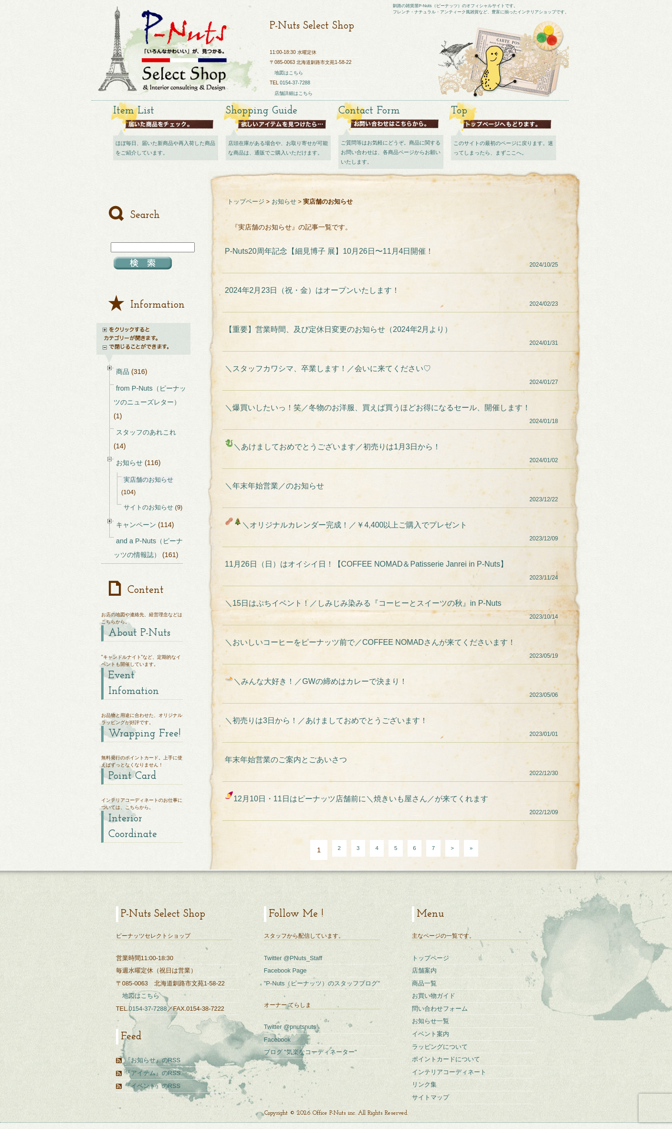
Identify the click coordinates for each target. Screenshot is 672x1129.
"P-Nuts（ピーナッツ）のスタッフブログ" (322, 983)
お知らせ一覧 (430, 1021)
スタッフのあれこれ (146, 432)
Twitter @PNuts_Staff (293, 958)
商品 (122, 371)
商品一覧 (424, 983)
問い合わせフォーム (440, 1008)
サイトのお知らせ (148, 507)
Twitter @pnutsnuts (290, 1026)
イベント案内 (430, 1033)
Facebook (277, 1039)
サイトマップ (430, 1097)
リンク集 (424, 1084)
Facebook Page (285, 970)
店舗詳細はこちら (293, 93)
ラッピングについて (440, 1046)
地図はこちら (288, 72)
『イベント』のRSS (152, 1085)
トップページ (245, 201)
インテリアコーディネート (449, 1072)
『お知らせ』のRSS (152, 1060)
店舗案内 (424, 970)
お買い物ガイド (433, 995)
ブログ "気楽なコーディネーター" (310, 1052)
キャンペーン (136, 524)
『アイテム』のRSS (152, 1073)
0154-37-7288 (295, 82)
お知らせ (284, 201)
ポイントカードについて (446, 1059)
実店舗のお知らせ (148, 479)
